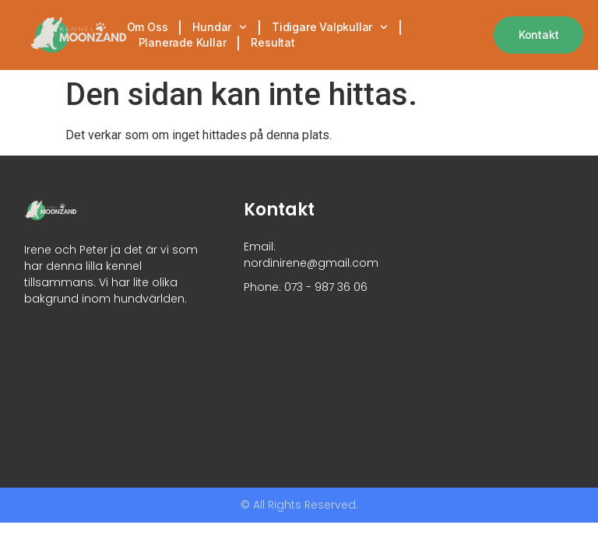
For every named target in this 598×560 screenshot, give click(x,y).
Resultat (272, 42)
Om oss (147, 26)
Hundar (219, 27)
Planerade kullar (183, 42)
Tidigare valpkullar (330, 27)
